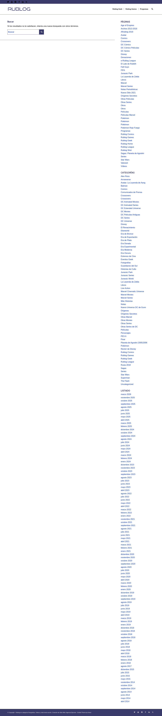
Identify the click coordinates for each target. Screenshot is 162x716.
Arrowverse (126, 180)
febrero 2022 (126, 513)
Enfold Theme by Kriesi (84, 712)
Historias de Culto (128, 269)
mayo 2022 (125, 503)
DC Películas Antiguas (130, 215)
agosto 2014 (126, 692)
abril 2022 (125, 506)
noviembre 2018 (128, 631)
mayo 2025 (125, 417)
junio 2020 (125, 573)
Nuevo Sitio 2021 (128, 93)
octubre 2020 (126, 561)
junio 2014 (125, 695)
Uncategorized (127, 384)
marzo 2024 (126, 455)
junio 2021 (125, 535)
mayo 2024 (125, 449)
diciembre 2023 (127, 465)
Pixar (123, 339)
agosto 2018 (126, 641)
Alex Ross (125, 176)
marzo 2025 (126, 423)
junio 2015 (125, 676)
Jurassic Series (127, 275)
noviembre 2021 (128, 519)
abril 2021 (125, 541)
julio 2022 (125, 497)
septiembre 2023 (128, 474)
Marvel (124, 83)
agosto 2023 (126, 478)
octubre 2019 (126, 596)
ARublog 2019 (127, 32)
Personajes (125, 333)
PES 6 (123, 336)
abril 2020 (125, 580)
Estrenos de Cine (128, 256)
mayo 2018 (125, 650)
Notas (123, 304)
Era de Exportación (129, 237)
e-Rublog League (128, 61)
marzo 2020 (126, 583)
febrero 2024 (126, 458)
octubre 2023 (126, 471)
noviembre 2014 (128, 682)
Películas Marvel (128, 115)
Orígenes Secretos (129, 96)
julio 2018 (125, 644)
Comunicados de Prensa (131, 192)
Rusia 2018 (126, 365)
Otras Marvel (126, 317)
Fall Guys (125, 67)
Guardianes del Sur (129, 266)
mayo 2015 (125, 679)
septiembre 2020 (128, 564)
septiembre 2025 (128, 404)
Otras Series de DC (129, 327)
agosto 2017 (126, 666)
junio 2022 (125, 500)
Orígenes (125, 311)
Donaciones (126, 57)
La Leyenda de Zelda (130, 77)
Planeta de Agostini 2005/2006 (134, 343)
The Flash (125, 381)
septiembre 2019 (128, 599)
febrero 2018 (126, 660)
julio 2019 (125, 605)
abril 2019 (125, 615)
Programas (125, 131)
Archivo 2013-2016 (129, 29)
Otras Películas (127, 99)
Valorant (124, 163)
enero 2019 (126, 625)
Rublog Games (127, 137)
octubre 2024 (126, 433)
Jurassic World (127, 279)
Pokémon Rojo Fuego (130, 128)
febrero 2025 (126, 426)
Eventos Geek (127, 259)
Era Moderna (126, 250)
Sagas (123, 368)
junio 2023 (125, 484)
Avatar (123, 35)
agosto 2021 (126, 529)
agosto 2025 (126, 407)
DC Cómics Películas (130, 48)
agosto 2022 (126, 494)
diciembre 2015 (127, 669)
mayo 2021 (125, 538)
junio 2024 (125, 446)
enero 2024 (126, 462)
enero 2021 (126, 551)
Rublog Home (127, 144)
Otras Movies (126, 320)
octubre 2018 (126, 634)
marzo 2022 (126, 510)
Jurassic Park (126, 73)
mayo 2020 (125, 577)
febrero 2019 (126, 621)
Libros (123, 80)
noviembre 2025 (128, 398)
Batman (124, 186)
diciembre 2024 (127, 430)
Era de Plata (126, 240)
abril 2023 (125, 490)
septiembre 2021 (128, 525)
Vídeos (124, 166)
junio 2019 (125, 609)
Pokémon (125, 118)
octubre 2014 (126, 685)
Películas (125, 112)
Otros (123, 105)
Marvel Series (127, 86)
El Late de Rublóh (128, 64)
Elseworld (125, 231)
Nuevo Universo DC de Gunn (133, 307)
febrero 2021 (126, 548)
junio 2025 (125, 414)
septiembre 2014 (128, 689)
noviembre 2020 (128, 557)
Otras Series (126, 102)
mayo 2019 (125, 612)
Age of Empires (127, 25)
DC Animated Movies (130, 202)
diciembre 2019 (127, 593)
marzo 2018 (126, 657)
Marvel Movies (127, 295)
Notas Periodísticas (129, 89)
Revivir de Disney (128, 349)
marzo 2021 (126, 545)
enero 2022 (126, 516)
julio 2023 (125, 481)
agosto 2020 (126, 567)
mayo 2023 (125, 487)
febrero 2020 (126, 586)
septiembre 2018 (128, 637)
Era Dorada (126, 244)
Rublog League (127, 147)
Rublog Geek (126, 140)
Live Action (125, 288)
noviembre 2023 (128, 468)
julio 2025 (125, 410)
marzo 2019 (126, 618)
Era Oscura (126, 253)
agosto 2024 (126, 439)
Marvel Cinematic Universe (132, 291)
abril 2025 (125, 420)
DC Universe (126, 221)
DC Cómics (126, 45)
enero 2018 (126, 663)
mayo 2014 (125, 698)
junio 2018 (125, 647)
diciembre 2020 (127, 554)
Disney (124, 54)
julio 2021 (125, 532)
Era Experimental (128, 247)
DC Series (125, 51)
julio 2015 (125, 673)
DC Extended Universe (131, 208)
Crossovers (126, 41)
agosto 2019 (126, 602)
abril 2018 (125, 653)
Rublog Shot (126, 150)
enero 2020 (126, 589)
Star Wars (125, 160)
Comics (124, 38)
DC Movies (125, 212)
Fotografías (126, 263)
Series (123, 156)
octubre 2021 (126, 522)
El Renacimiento (128, 228)
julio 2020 (125, 570)
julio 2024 (125, 442)
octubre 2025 (126, 401)
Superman (125, 378)
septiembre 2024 (128, 436)
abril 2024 (125, 452)
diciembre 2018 (127, 628)
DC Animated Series (129, 205)
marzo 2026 (126, 394)
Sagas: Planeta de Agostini (132, 153)
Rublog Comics (127, 134)
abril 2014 (125, 701)
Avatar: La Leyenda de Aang (133, 183)
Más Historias (127, 301)
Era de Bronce (127, 234)
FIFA (123, 70)
